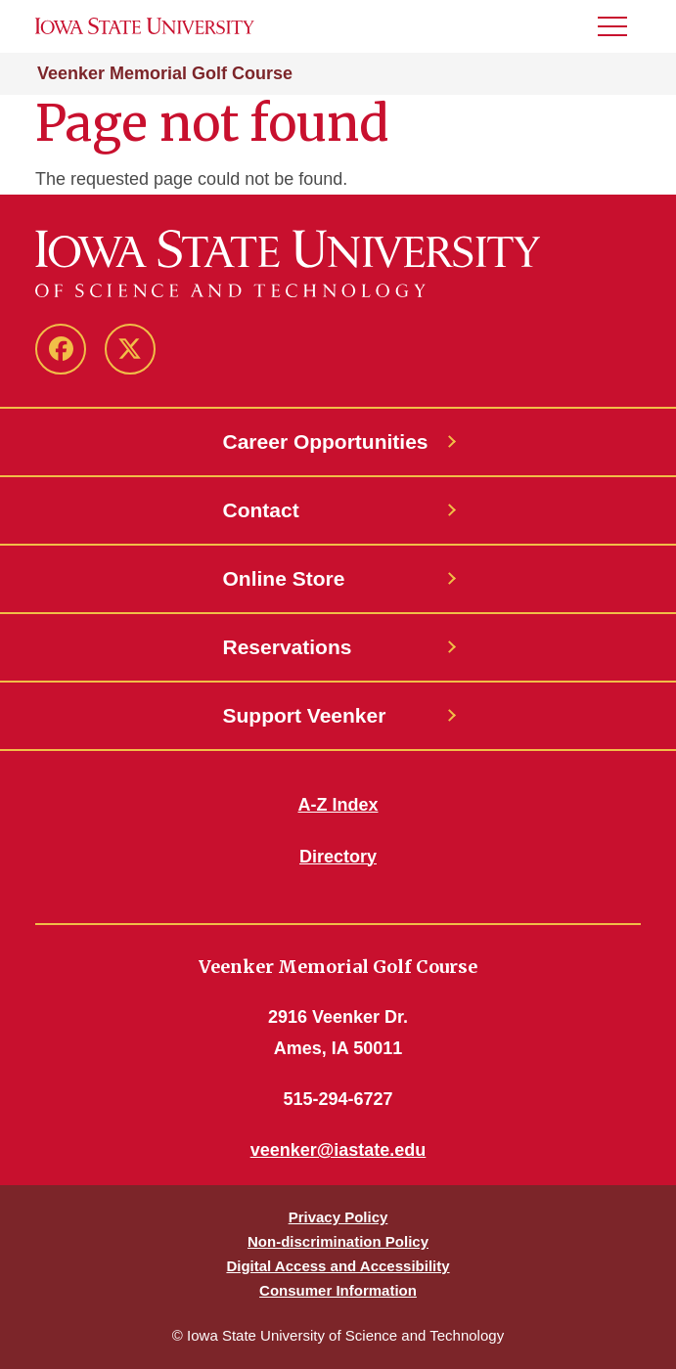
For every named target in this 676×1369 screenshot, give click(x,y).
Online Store (284, 578)
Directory (338, 856)
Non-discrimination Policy (338, 1241)
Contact (261, 510)
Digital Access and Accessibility (337, 1266)
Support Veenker (304, 715)
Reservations (287, 647)
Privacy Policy (338, 1217)
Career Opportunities (325, 441)
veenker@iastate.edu (338, 1150)
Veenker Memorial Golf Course (165, 73)
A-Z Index (337, 805)
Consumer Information (338, 1290)
